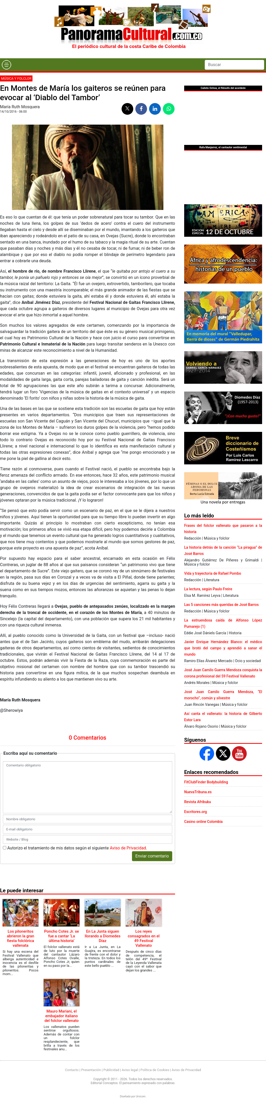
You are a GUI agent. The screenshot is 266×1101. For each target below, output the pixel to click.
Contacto (72, 1070)
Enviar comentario (152, 856)
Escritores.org (195, 812)
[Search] (234, 65)
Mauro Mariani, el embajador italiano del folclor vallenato (61, 1016)
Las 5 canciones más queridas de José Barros (221, 605)
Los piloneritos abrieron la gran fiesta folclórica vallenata (20, 938)
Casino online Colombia (203, 822)
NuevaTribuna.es (198, 792)
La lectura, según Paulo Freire (208, 589)
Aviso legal (130, 1070)
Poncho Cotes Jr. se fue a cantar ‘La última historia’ (61, 936)
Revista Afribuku (197, 802)
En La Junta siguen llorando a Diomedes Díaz (103, 936)
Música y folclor (16, 78)
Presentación (91, 1070)
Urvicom (140, 1096)
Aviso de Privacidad (128, 848)
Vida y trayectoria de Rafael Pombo (212, 573)
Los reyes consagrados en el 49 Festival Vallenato (144, 938)
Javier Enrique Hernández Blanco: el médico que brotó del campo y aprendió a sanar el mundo (223, 648)
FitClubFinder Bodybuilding (206, 782)
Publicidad (111, 1070)
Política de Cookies (155, 1070)
